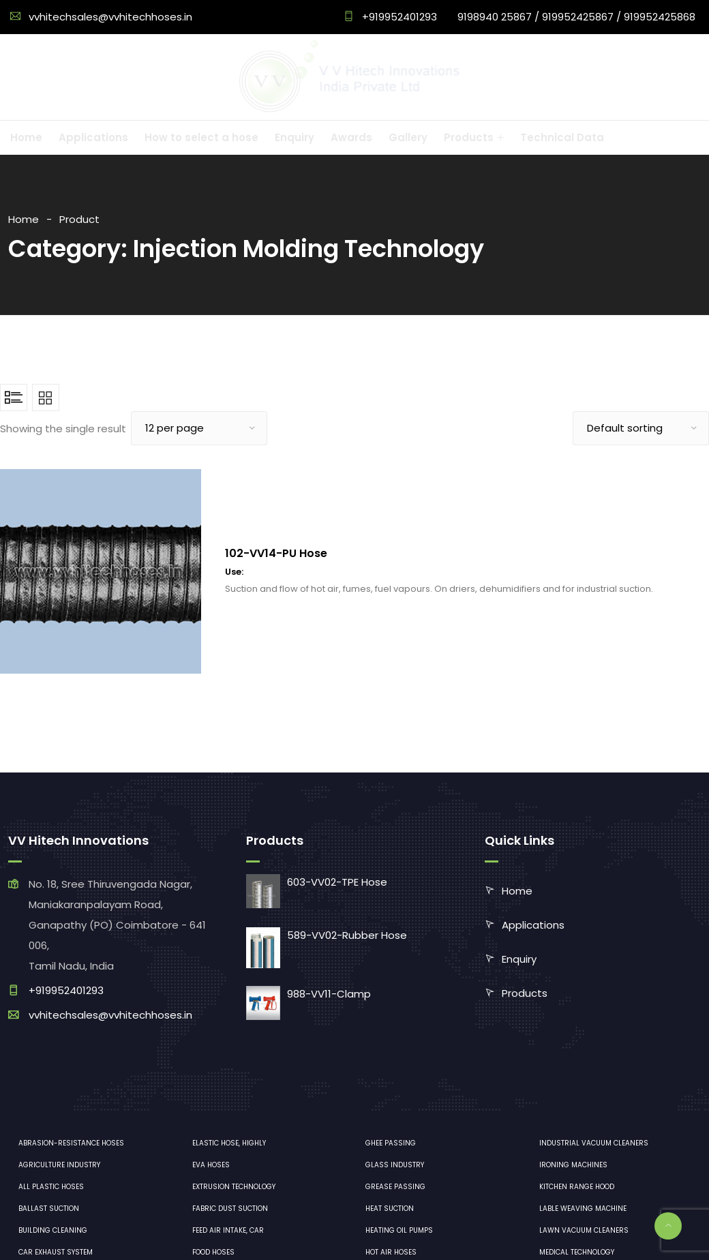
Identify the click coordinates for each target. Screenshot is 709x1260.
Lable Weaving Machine (583, 1208)
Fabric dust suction (230, 1208)
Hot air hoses (391, 1252)
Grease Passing (395, 1187)
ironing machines (573, 1165)
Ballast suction (48, 1208)
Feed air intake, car (228, 1230)
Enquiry (519, 959)
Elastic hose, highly (229, 1143)
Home (23, 219)
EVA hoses (211, 1165)
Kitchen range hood (576, 1187)
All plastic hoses (51, 1187)
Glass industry (394, 1165)
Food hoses (213, 1252)
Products (524, 993)
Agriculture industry (59, 1165)
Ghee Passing (390, 1143)
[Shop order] (641, 428)
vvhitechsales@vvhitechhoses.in (110, 17)
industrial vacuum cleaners (593, 1143)
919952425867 (578, 17)
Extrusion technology (233, 1187)
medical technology (576, 1252)
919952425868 (659, 17)
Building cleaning (52, 1230)
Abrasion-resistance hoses (71, 1143)
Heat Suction (389, 1208)
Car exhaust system (55, 1252)
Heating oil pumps (399, 1230)
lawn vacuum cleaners (584, 1230)
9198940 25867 (494, 17)
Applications (533, 925)
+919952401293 (398, 17)
